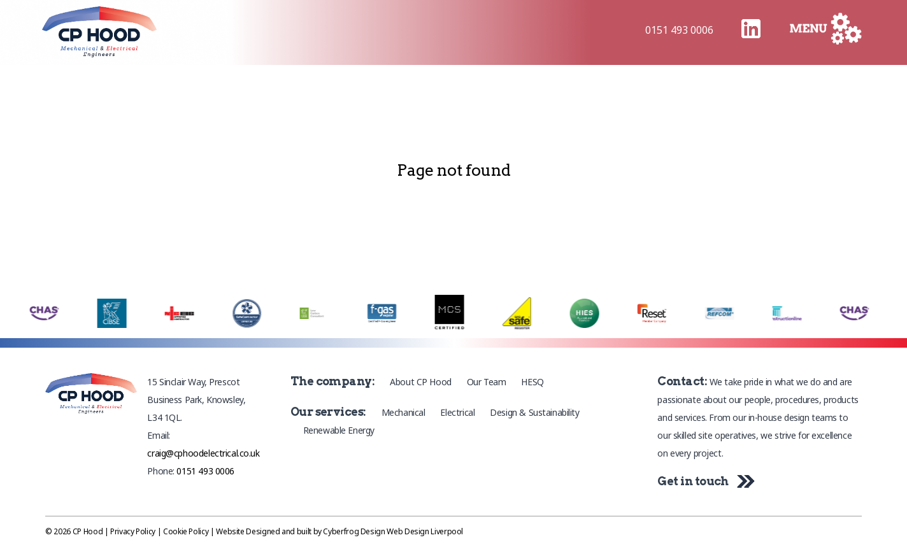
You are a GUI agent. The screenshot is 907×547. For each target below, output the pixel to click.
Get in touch (702, 481)
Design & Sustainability (534, 412)
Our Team (486, 382)
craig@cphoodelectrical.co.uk (203, 453)
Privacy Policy (132, 531)
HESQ (532, 382)
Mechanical (403, 412)
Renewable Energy (339, 430)
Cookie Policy (185, 531)
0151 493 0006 (679, 30)
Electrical (457, 412)
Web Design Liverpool (425, 531)
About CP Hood (421, 382)
